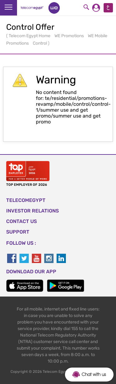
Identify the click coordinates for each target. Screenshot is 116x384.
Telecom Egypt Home (30, 35)
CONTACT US (21, 221)
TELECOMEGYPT (25, 200)
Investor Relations (32, 211)
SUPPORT (17, 232)
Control (40, 43)
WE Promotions (69, 35)
